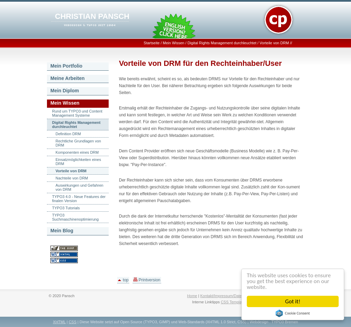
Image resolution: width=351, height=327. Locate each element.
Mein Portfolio (66, 66)
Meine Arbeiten (67, 78)
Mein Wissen (173, 43)
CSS (72, 322)
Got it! (292, 301)
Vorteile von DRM (274, 43)
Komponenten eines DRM (77, 152)
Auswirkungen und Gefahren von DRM (79, 187)
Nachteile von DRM (72, 178)
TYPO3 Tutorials (66, 208)
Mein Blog (61, 230)
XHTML (59, 322)
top (123, 280)
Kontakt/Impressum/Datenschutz (227, 296)
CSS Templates (234, 302)
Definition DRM (68, 134)
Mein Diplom (64, 90)
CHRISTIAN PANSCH (92, 16)
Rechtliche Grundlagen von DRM (78, 143)
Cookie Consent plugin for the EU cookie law (293, 313)
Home (192, 296)
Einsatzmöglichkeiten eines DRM (78, 161)
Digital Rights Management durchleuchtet (221, 43)
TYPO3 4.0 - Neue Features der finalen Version (79, 199)
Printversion (146, 280)
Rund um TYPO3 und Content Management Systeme (77, 113)
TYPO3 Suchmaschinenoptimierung (75, 217)
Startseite (151, 43)
